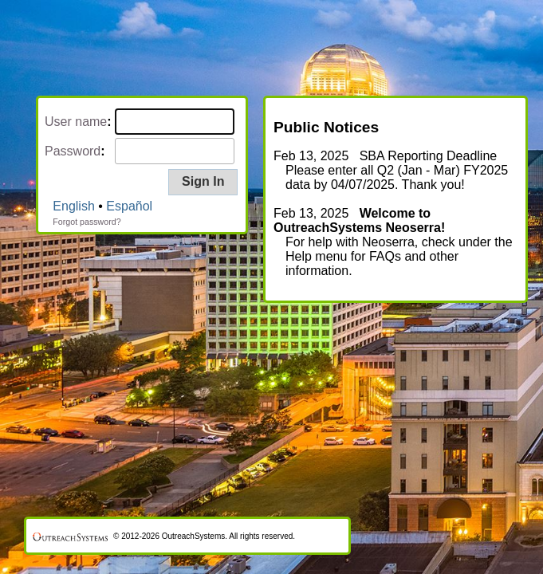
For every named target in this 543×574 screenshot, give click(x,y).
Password (72, 151)
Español (129, 206)
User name (76, 121)
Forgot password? (86, 221)
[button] (203, 182)
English (73, 206)
